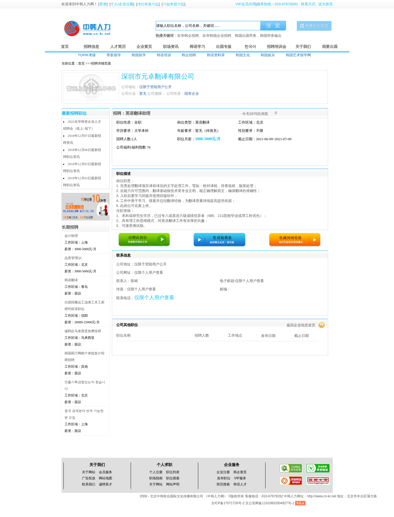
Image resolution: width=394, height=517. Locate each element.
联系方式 (308, 4)
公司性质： (175, 93)
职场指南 (156, 478)
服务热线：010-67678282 (277, 4)
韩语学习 (197, 46)
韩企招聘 (189, 55)
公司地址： (130, 87)
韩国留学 (139, 55)
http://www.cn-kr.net (321, 496)
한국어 (250, 46)
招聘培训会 (276, 46)
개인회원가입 (148, 4)
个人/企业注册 (121, 4)
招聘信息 (91, 46)
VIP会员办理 (246, 4)
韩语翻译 (71, 280)
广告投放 (88, 478)
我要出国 (330, 46)
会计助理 (71, 236)
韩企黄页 (240, 472)
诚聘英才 (105, 484)
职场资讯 (171, 46)
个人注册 (156, 472)
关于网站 (88, 472)
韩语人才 (240, 484)
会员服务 (105, 472)
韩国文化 (243, 55)
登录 (103, 4)
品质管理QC (74, 258)
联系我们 (88, 484)
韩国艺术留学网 (298, 55)
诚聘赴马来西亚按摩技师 (83, 331)
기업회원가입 (173, 4)
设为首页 (325, 4)
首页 (65, 46)
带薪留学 (114, 55)
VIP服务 (240, 478)
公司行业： (130, 93)
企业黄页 (144, 46)
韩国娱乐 (268, 55)
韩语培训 (164, 55)
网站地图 (105, 478)
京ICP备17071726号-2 (228, 503)
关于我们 (303, 46)
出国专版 (223, 46)
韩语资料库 (216, 55)
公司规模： (156, 93)
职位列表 (172, 472)
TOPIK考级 (87, 55)
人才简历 (118, 46)
